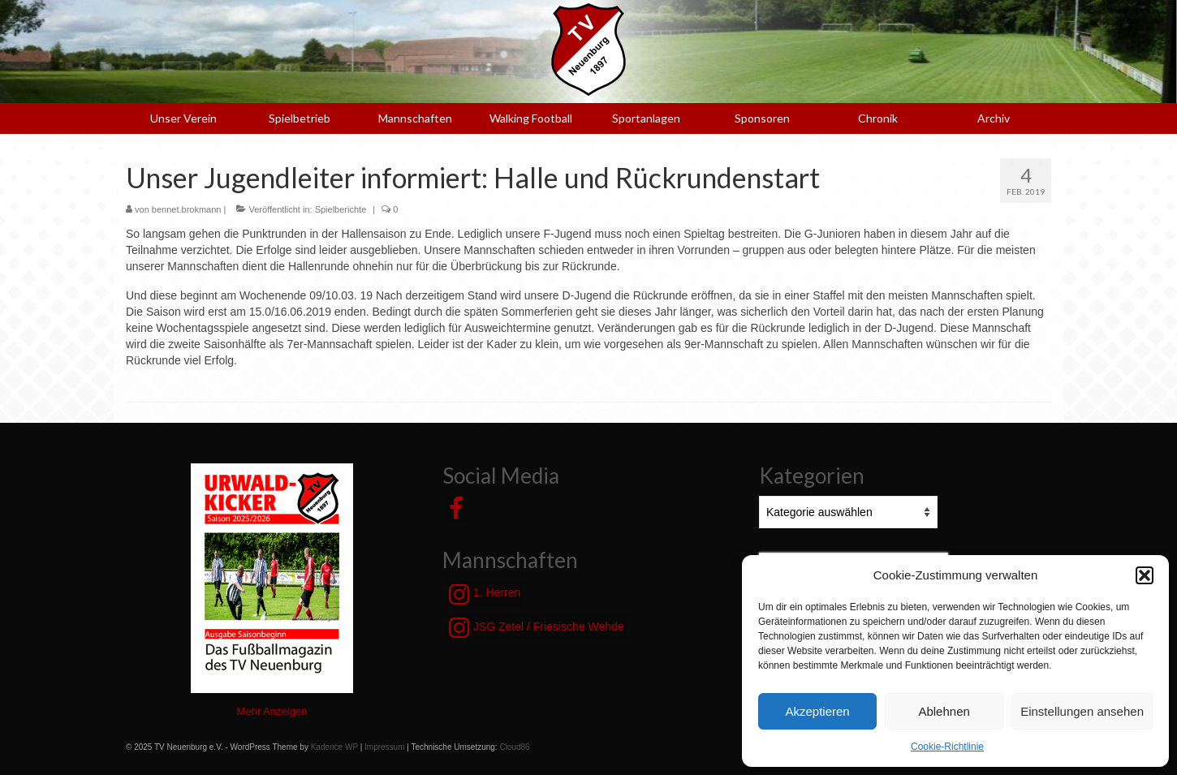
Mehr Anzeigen (272, 711)
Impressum (384, 747)
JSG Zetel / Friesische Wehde (536, 627)
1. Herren (484, 594)
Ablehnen (943, 711)
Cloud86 (514, 747)
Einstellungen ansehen (1082, 711)
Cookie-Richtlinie (947, 746)
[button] (1144, 575)
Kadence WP (334, 747)
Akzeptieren (817, 711)
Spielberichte (341, 209)
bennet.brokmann (187, 209)
